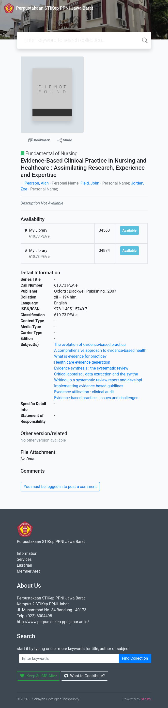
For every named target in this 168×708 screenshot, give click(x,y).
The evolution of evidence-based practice (90, 344)
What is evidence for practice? (80, 356)
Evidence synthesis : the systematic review (91, 368)
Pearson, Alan (37, 183)
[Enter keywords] (69, 658)
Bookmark (39, 140)
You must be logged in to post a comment (60, 486)
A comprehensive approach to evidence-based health (100, 350)
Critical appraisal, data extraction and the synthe (96, 374)
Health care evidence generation (82, 362)
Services (24, 559)
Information (27, 553)
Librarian (24, 565)
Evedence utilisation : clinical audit (84, 392)
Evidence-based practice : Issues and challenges (96, 397)
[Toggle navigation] (157, 8)
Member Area (29, 571)
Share (65, 140)
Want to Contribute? (84, 675)
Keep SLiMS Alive (38, 675)
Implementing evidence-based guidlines (88, 386)
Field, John (89, 183)
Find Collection (135, 658)
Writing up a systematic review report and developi (98, 380)
